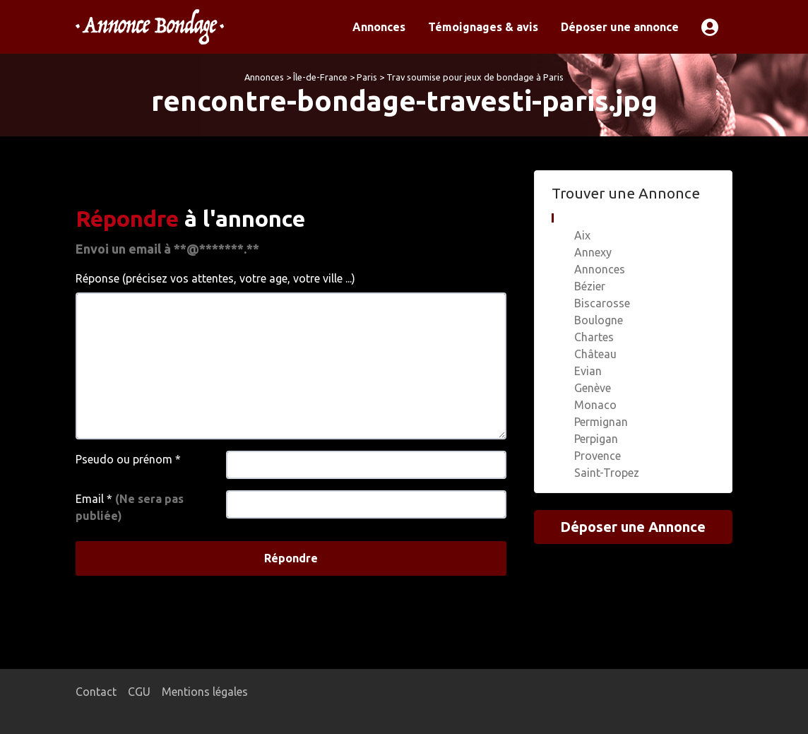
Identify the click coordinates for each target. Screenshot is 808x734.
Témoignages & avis (483, 26)
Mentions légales (205, 691)
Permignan (601, 421)
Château (595, 354)
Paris (367, 77)
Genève (592, 387)
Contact (96, 691)
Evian (588, 371)
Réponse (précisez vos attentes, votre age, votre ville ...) (215, 278)
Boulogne (598, 320)
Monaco (595, 404)
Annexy (593, 252)
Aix (582, 235)
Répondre (291, 558)
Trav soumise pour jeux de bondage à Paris (475, 77)
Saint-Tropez (606, 472)
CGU (139, 691)
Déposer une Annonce (633, 527)
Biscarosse (602, 303)
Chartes (594, 337)
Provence (597, 455)
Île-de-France (320, 77)
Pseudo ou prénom (128, 459)
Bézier (589, 286)
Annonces (378, 26)
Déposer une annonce (620, 26)
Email (130, 507)
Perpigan (596, 438)
